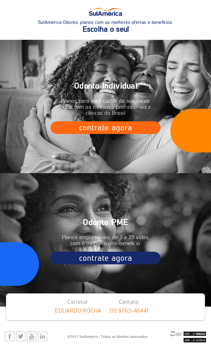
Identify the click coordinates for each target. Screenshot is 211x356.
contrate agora (105, 127)
